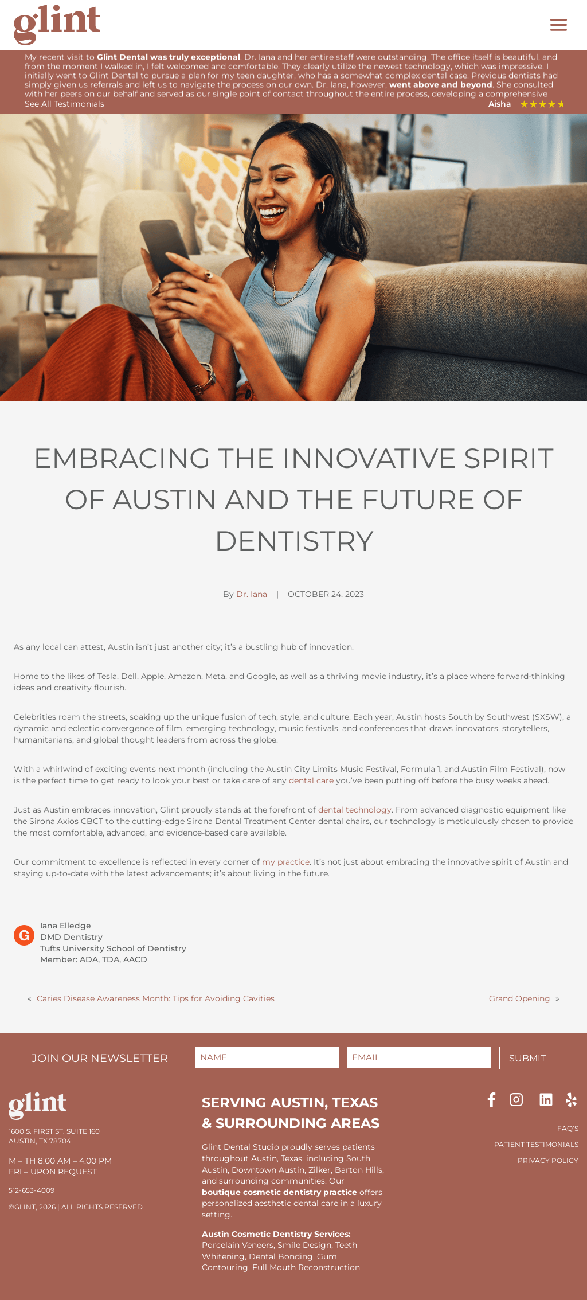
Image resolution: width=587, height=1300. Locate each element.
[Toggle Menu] (558, 25)
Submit (527, 1058)
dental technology (355, 808)
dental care (311, 779)
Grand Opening (519, 996)
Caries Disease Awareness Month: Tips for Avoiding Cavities (156, 996)
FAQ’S (567, 1128)
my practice (286, 860)
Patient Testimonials (536, 1144)
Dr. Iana (251, 592)
